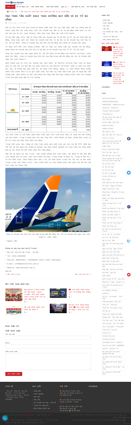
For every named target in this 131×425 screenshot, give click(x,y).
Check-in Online (108, 138)
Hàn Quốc (105, 186)
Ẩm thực (106, 26)
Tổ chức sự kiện (51, 420)
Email (7, 343)
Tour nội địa (106, 323)
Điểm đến (106, 20)
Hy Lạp (121, 192)
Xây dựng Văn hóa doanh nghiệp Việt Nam (111, 353)
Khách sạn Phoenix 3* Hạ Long (113, 208)
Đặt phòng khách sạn (111, 39)
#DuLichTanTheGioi (109, 98)
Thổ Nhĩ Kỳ (106, 311)
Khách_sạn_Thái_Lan (109, 226)
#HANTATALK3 (106, 104)
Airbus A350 (106, 122)
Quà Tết (113, 272)
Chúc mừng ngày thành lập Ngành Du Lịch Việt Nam (111, 142)
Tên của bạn (10, 334)
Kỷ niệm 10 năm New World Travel (111, 230)
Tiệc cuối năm (117, 317)
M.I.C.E (105, 237)
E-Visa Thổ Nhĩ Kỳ (109, 176)
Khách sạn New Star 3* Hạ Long (111, 204)
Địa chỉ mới (116, 155)
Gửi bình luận (14, 374)
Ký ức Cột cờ (107, 234)
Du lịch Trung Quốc (109, 173)
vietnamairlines (108, 342)
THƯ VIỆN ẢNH (92, 7)
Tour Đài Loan (107, 320)
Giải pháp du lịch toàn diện (112, 182)
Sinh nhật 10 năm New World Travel (112, 286)
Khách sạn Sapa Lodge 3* (111, 215)
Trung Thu (105, 330)
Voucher (105, 348)
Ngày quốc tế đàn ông (110, 258)
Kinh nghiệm (108, 23)
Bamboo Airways (107, 125)
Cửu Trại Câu (107, 152)
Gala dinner (106, 179)
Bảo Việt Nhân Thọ (108, 135)
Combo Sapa (106, 146)
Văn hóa (106, 29)
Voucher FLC (114, 348)
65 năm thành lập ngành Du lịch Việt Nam (112, 118)
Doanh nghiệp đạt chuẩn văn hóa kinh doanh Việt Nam (112, 160)
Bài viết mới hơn (83, 274)
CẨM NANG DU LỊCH (77, 7)
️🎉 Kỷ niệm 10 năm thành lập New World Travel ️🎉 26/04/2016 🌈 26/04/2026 (71, 408)
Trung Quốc (120, 326)
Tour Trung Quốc (108, 326)
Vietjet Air (106, 333)
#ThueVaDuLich (107, 114)
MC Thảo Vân (114, 237)
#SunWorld (114, 108)
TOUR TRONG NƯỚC (37, 7)
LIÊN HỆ (102, 7)
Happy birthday (116, 186)
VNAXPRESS (120, 345)
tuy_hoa (114, 330)
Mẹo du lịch (106, 240)
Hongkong (114, 192)
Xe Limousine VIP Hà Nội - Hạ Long (113, 368)
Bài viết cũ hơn (12, 274)
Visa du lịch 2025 (108, 345)
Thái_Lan (105, 304)
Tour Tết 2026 (118, 323)
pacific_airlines (116, 269)
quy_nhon (121, 279)
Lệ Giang (117, 234)
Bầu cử (119, 135)
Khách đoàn (106, 195)
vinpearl (119, 342)
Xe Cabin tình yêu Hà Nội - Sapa (112, 358)
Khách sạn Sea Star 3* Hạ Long (111, 219)
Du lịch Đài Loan (108, 164)
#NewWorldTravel (118, 104)
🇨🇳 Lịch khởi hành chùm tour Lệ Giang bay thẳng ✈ (80, 292)
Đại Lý (116, 152)
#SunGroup (105, 108)
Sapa (112, 282)
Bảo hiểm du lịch (108, 132)
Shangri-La (120, 282)
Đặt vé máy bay (17, 420)
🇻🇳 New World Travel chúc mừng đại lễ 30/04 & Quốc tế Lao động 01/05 (71, 393)
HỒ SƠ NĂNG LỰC (23, 7)
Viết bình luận (11, 351)
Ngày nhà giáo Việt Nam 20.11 (113, 255)
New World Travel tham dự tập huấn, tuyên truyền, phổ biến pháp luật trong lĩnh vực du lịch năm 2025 (34, 294)
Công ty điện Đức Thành (111, 149)
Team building (107, 301)
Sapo (49, 415)
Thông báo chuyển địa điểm (111, 314)
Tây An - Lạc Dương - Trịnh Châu (112, 297)
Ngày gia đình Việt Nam (110, 252)
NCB (113, 240)
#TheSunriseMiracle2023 (111, 111)
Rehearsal (105, 282)
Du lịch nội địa (107, 170)
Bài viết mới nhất (110, 43)
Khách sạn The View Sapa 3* (112, 223)
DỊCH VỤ (65, 7)
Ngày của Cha (107, 249)
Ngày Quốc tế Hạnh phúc (110, 261)
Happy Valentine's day (110, 189)
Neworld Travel (28, 415)
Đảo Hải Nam (106, 155)
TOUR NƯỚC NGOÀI (52, 7)
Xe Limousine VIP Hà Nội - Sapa (112, 373)
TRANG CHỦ (10, 7)
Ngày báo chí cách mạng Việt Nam (112, 244)
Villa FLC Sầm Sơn (110, 37)
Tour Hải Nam (119, 320)
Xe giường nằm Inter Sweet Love (112, 363)
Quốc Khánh (106, 276)
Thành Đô (105, 308)
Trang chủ (12, 11)
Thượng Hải (106, 317)
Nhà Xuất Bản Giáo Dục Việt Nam (112, 265)
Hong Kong (105, 192)
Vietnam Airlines (108, 336)
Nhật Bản (105, 269)
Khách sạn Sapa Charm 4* (111, 211)
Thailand (113, 304)
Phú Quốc (105, 272)
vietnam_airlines (108, 339)
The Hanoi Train (116, 308)
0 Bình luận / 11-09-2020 (15, 23)
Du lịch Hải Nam (108, 167)
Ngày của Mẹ (118, 249)
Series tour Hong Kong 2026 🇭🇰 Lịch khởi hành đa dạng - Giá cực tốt (79, 307)
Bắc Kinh (116, 122)
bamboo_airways (107, 128)
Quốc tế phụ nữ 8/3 (109, 279)
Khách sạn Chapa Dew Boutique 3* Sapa (113, 199)
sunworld (105, 293)
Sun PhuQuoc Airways (109, 290)
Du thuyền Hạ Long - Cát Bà (112, 33)
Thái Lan (117, 301)
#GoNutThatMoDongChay (110, 101)
